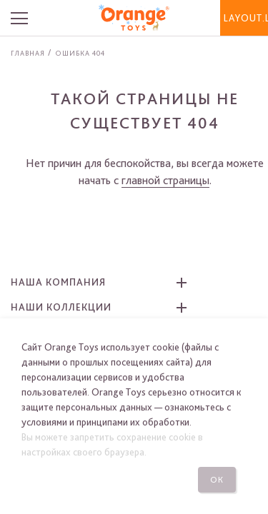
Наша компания (58, 282)
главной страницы (165, 180)
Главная (28, 53)
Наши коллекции (61, 307)
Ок (217, 480)
